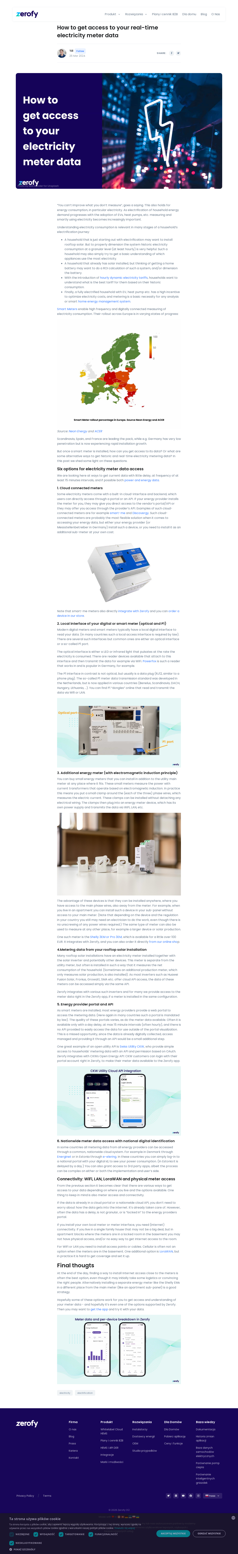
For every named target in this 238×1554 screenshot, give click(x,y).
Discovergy (140, 513)
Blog (204, 14)
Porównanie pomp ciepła (208, 1465)
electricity (65, 1393)
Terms (47, 1496)
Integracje (107, 1455)
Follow (80, 51)
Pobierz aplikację (175, 1436)
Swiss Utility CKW (132, 1046)
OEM (135, 1443)
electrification (85, 1393)
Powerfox (149, 661)
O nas (72, 1429)
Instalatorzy (139, 1429)
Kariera (73, 1451)
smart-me (117, 513)
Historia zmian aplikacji (205, 1438)
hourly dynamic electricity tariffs (124, 278)
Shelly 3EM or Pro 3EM (106, 937)
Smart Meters (67, 309)
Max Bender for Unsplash (44, 185)
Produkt (110, 14)
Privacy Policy (25, 1496)
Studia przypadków (144, 1451)
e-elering (109, 1157)
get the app (99, 1309)
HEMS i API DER (109, 1448)
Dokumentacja (205, 1429)
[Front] (27, 1423)
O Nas (215, 14)
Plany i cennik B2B (165, 14)
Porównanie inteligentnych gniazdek (205, 1479)
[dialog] (119, 1533)
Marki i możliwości (112, 1462)
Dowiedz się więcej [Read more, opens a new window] (125, 1528)
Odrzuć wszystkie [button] (209, 1533)
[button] (80, 1549)
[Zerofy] (27, 14)
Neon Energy (78, 431)
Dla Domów (171, 1429)
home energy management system (104, 301)
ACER (98, 431)
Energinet (64, 1157)
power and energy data (141, 480)
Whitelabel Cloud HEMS (112, 1431)
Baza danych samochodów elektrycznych (205, 1452)
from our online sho (163, 942)
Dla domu (189, 14)
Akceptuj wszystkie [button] (173, 1533)
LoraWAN (166, 1251)
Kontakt (74, 1458)
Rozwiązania (134, 14)
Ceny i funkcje (173, 1443)
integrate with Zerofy (133, 611)
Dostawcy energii (143, 1436)
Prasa (72, 1443)
